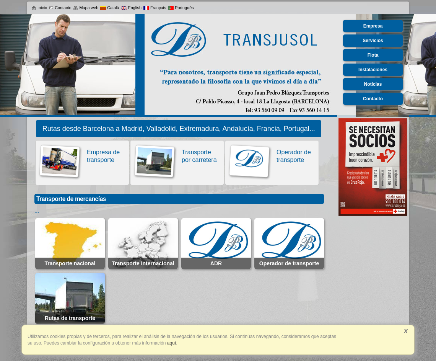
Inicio (39, 7)
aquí (171, 343)
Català (109, 7)
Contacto (60, 7)
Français (154, 7)
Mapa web (85, 7)
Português (181, 7)
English (131, 7)
